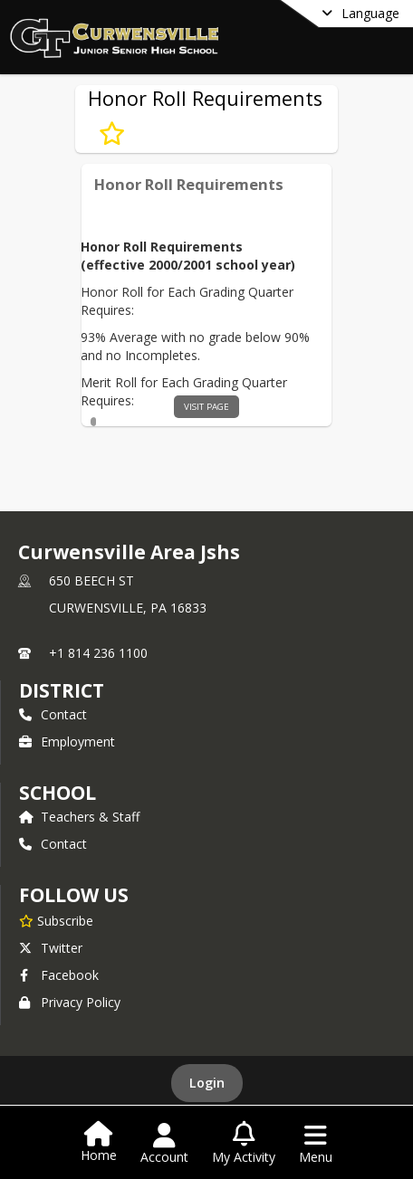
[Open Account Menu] (164, 1143)
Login (207, 1082)
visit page (206, 407)
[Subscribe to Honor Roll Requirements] (112, 133)
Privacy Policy (69, 1002)
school (57, 792)
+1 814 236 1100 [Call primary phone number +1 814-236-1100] (98, 652)
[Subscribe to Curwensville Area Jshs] (56, 920)
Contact (53, 714)
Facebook (59, 975)
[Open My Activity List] (243, 1143)
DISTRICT (61, 690)
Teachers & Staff (79, 816)
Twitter (50, 947)
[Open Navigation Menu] (315, 1143)
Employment (67, 741)
